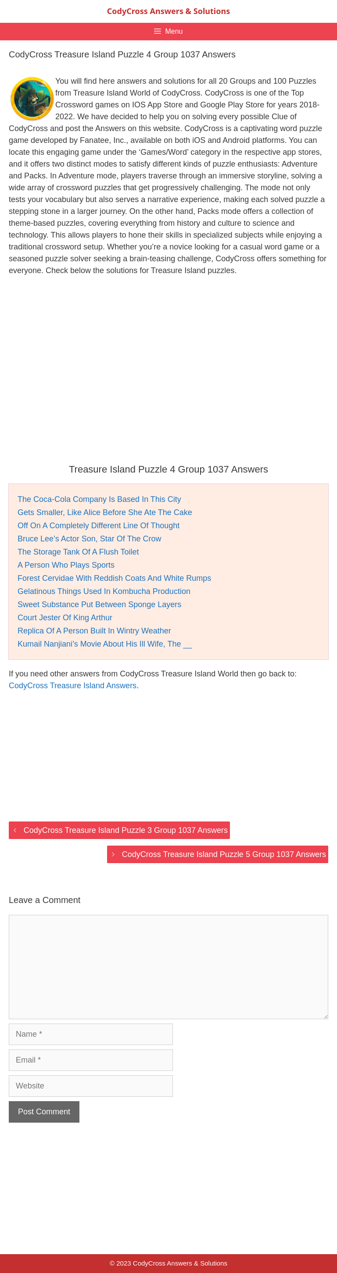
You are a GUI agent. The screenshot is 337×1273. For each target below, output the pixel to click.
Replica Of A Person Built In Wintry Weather (94, 630)
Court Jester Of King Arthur (65, 617)
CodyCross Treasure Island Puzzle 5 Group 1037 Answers (224, 854)
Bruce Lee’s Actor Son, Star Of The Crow (89, 538)
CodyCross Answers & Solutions (168, 11)
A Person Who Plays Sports (66, 565)
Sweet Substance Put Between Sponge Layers (99, 604)
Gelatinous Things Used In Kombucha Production (104, 591)
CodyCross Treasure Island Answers (72, 685)
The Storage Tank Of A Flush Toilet (78, 552)
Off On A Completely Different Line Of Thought (98, 525)
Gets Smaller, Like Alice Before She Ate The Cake (105, 512)
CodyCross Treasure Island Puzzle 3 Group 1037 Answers (126, 830)
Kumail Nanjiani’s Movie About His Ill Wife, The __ (105, 644)
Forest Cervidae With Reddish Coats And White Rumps (114, 578)
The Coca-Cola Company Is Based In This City (99, 499)
